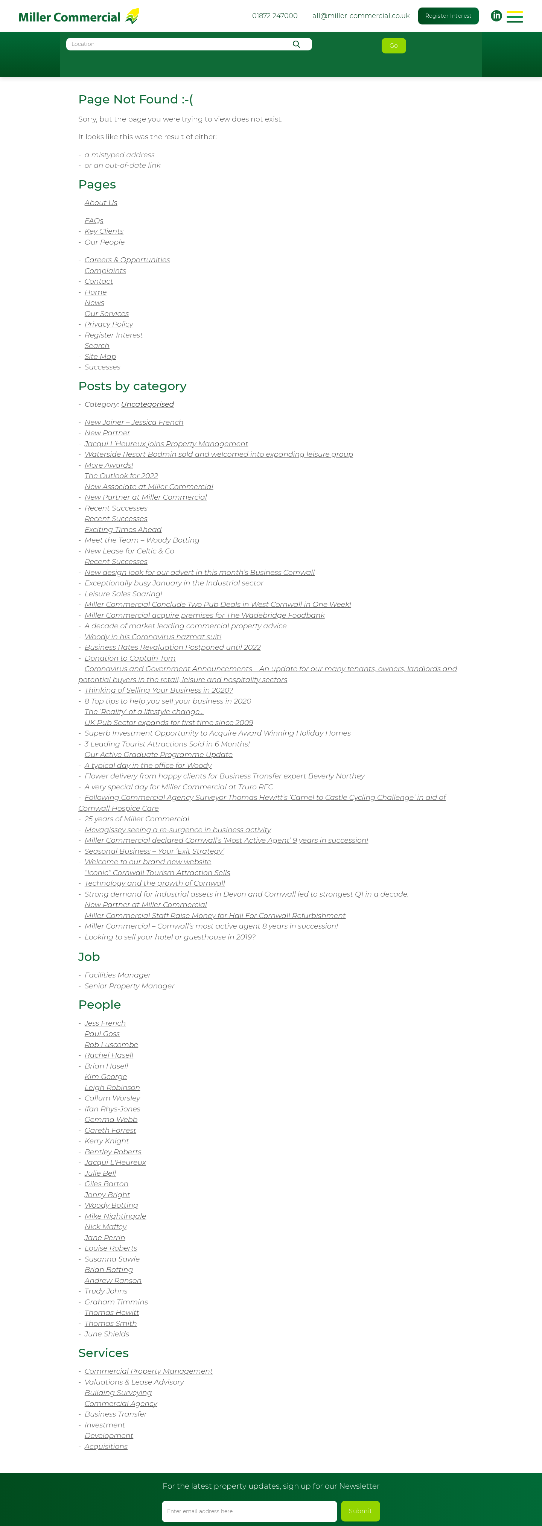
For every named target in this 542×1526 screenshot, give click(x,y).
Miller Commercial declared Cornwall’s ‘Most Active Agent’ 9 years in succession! (226, 840)
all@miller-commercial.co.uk (361, 16)
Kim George (106, 1076)
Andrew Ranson (113, 1280)
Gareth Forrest (110, 1130)
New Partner (107, 433)
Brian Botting (109, 1269)
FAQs (94, 220)
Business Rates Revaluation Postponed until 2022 (173, 647)
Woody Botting (111, 1205)
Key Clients (104, 231)
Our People (105, 242)
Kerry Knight (107, 1141)
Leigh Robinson (112, 1087)
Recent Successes (116, 508)
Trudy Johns (106, 1291)
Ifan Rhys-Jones (112, 1109)
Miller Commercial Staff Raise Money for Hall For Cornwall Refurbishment (215, 915)
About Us (101, 202)
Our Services (107, 313)
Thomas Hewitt (112, 1312)
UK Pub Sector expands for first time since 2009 (169, 722)
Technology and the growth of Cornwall (155, 883)
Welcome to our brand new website (148, 861)
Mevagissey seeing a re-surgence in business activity (178, 829)
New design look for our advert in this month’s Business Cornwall (200, 572)
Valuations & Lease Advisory (134, 1382)
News (94, 302)
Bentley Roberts (113, 1152)
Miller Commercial (79, 16)
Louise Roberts (111, 1248)
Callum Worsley (112, 1098)
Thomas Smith (111, 1323)
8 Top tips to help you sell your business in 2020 (168, 701)
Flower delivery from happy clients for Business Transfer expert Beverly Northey (225, 776)
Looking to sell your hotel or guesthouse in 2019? (170, 937)
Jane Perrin (105, 1237)
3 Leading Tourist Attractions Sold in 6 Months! (167, 744)
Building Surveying (118, 1392)
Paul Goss (102, 1033)
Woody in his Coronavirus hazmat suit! (153, 636)
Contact (99, 281)
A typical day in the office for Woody (148, 765)
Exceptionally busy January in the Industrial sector (174, 583)
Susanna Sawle (112, 1259)
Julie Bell (100, 1173)
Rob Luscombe (111, 1044)
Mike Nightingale (115, 1216)
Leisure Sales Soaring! (123, 594)
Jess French (105, 1023)
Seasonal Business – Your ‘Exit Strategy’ (154, 851)
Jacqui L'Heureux (115, 1162)
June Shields (107, 1334)
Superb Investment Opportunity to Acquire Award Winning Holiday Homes (218, 733)
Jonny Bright (107, 1194)
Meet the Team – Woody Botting (142, 540)
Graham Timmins (116, 1302)
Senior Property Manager (130, 986)
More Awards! (109, 465)
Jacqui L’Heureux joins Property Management (166, 443)
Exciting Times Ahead (123, 529)
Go (394, 45)
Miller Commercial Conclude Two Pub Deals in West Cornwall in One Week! (218, 604)
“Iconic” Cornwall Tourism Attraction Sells (157, 872)
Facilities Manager (118, 975)
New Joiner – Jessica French (134, 422)
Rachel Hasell (109, 1055)
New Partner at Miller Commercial (146, 497)
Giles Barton (107, 1183)
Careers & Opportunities (127, 259)
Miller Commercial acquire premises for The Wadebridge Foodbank (205, 615)
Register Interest (448, 15)
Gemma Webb (111, 1119)
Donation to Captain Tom (130, 658)
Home (96, 292)
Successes (102, 367)
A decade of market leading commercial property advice (186, 626)
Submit (360, 1511)
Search (97, 345)
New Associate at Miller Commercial (149, 486)
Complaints (105, 270)
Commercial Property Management (149, 1371)
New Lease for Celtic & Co (129, 551)
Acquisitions (106, 1446)
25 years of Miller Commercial (137, 819)
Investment (105, 1425)
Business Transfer (116, 1414)
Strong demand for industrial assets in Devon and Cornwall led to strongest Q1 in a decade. (247, 894)
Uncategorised (147, 404)
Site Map (100, 356)
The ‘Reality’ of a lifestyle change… (144, 711)
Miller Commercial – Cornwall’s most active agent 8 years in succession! (211, 926)
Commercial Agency (121, 1403)
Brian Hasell (106, 1066)
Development (109, 1435)
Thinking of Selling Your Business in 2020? (159, 690)
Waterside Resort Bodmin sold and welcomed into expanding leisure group (219, 454)
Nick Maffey (105, 1226)
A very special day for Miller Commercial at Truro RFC (179, 787)
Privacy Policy (109, 324)
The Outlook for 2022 (121, 475)
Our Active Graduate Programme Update (159, 754)
